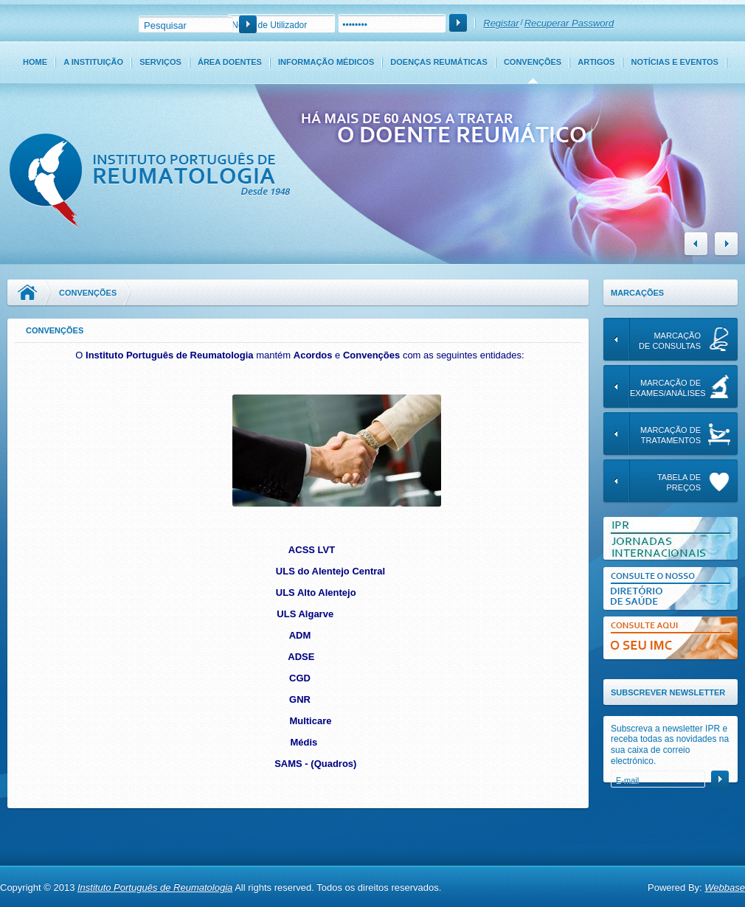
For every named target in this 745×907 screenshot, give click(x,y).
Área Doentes (230, 62)
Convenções (532, 62)
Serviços (160, 62)
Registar (501, 23)
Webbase (724, 887)
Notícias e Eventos (674, 62)
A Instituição (93, 62)
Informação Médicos (326, 62)
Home (35, 62)
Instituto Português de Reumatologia (154, 887)
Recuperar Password (569, 23)
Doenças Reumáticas (438, 62)
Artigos (596, 62)
